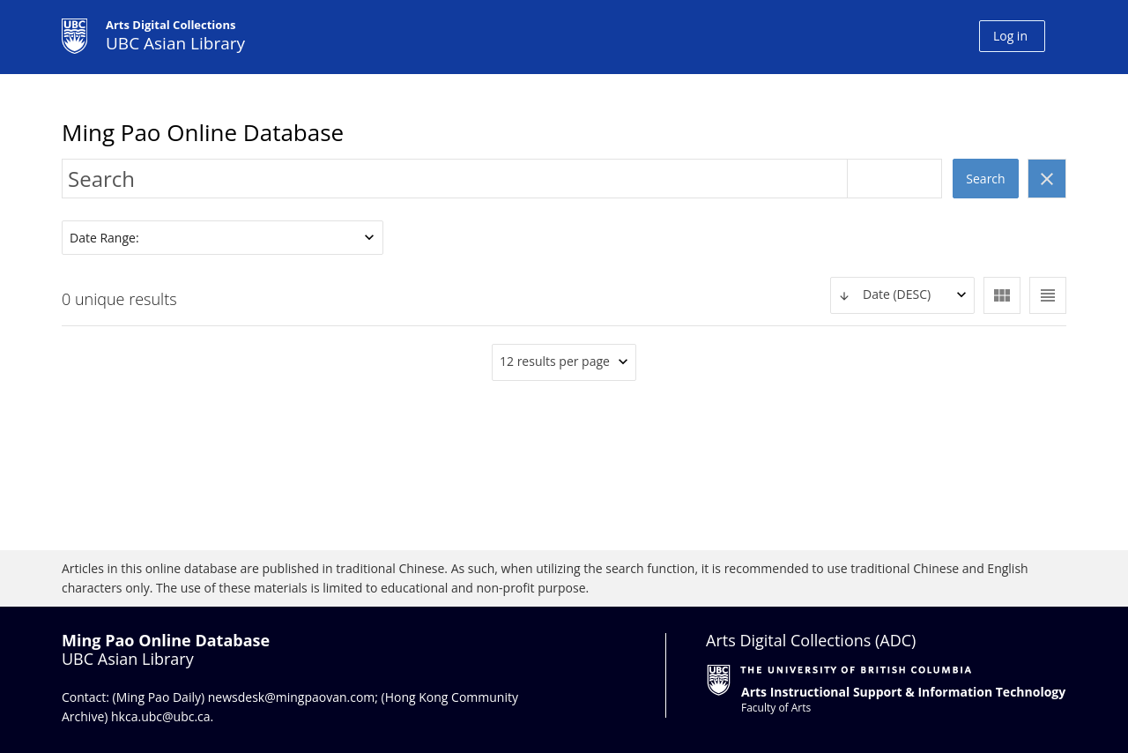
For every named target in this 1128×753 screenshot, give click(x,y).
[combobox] (902, 295)
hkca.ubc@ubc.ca (161, 716)
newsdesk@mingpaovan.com (291, 697)
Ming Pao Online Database (203, 132)
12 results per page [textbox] (555, 361)
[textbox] (902, 295)
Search (985, 178)
